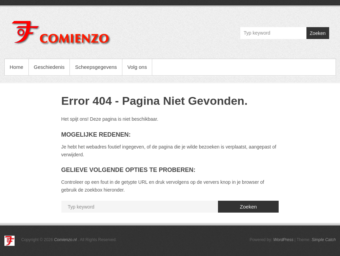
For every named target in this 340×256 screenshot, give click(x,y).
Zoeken (318, 33)
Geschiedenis (49, 67)
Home (16, 67)
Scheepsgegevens (96, 67)
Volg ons (137, 67)
